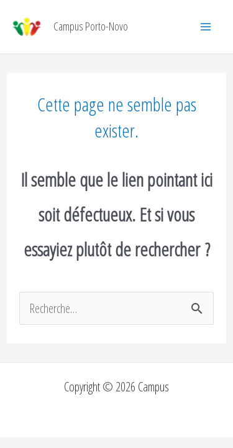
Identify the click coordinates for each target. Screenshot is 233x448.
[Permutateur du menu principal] (206, 27)
